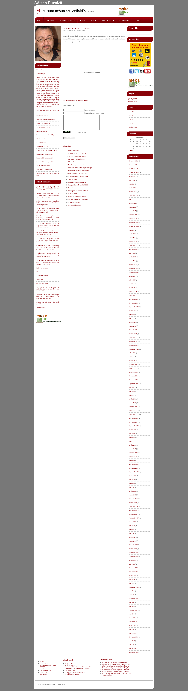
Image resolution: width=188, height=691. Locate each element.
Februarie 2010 (133, 453)
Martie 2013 (132, 326)
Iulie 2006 (132, 564)
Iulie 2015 (132, 253)
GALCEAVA (50, 20)
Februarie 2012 (133, 364)
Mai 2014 (131, 284)
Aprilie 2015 (132, 257)
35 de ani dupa (40, 70)
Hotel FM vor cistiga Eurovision (77, 176)
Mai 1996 (131, 614)
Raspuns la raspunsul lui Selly (45, 135)
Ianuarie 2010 (133, 456)
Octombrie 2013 (133, 303)
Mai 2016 (131, 230)
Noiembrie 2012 (133, 341)
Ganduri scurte (133, 127)
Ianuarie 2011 (133, 410)
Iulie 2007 (132, 526)
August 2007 (132, 522)
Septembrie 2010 (134, 426)
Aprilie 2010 (132, 445)
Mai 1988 (131, 645)
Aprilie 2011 (132, 399)
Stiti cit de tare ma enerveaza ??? (77, 199)
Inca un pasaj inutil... (74, 153)
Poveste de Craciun (42, 146)
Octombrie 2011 (133, 380)
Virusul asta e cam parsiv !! (44, 169)
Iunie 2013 (132, 314)
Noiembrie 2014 (133, 268)
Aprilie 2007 (132, 537)
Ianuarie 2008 (133, 502)
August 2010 (132, 430)
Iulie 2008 (132, 479)
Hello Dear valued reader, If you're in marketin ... (116, 669)
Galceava (131, 112)
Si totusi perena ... (41, 272)
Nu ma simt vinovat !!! (43, 166)
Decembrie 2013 (133, 295)
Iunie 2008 (132, 483)
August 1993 (132, 625)
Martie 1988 (132, 648)
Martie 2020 (132, 207)
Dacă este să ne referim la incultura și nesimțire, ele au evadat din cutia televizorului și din (47, 289)
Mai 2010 (131, 441)
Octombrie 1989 (133, 637)
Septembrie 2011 (133, 383)
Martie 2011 (132, 403)
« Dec (130, 151)
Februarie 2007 (133, 545)
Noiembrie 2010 (133, 418)
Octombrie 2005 (133, 572)
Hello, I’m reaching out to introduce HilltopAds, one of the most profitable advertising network (47, 203)
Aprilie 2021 (132, 188)
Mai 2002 (131, 595)
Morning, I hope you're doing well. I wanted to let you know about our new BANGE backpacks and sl (47, 195)
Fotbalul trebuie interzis (43, 123)
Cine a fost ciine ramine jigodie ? (77, 185)
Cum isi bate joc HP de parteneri (77, 156)
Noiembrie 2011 (133, 376)
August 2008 (132, 476)
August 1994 (132, 618)
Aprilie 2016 (132, 234)
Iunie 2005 (132, 583)
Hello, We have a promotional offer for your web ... (116, 673)
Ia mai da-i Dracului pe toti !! (44, 154)
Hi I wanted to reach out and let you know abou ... (116, 671)
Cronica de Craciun (42, 116)
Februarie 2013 (133, 330)
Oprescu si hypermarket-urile (76, 162)
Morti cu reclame (73, 196)
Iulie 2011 (132, 387)
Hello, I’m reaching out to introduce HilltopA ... (115, 666)
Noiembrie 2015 (133, 249)
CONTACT (137, 20)
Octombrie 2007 (133, 514)
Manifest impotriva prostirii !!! (77, 168)
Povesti (131, 123)
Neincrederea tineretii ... (43, 276)
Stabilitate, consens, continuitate (45, 119)
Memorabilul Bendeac (74, 208)
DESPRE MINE (124, 20)
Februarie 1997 (133, 610)
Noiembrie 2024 (133, 165)
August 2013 (132, 311)
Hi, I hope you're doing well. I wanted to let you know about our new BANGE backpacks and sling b (47, 240)
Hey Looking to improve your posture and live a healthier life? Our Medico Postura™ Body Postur (47, 262)
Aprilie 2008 (132, 491)
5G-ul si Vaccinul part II (43, 139)
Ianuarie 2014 (133, 291)
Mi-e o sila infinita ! (74, 205)
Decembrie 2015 (133, 245)
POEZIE (82, 20)
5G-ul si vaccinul (41, 142)
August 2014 (132, 276)
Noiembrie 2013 (133, 299)
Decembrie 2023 (133, 169)
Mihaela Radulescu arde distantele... (78, 179)
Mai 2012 (131, 357)
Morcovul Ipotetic (41, 131)
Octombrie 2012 (133, 345)
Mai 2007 (131, 533)
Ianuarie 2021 (133, 192)
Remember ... (40, 279)
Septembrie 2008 (134, 472)
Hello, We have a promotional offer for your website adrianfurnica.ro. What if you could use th (47, 232)
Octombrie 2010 (133, 422)
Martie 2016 (132, 238)
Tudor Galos (131, 100)
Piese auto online (107, 675)
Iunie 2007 (132, 529)
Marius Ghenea (132, 98)
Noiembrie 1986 (133, 652)
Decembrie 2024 (133, 161)
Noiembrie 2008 (133, 464)
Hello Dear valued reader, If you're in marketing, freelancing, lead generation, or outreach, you (47, 217)
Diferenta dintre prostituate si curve (46, 150)
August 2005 (132, 575)
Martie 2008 (132, 495)
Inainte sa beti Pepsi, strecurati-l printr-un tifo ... (79, 667)
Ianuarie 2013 (133, 334)
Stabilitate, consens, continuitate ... (75, 672)
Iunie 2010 (132, 437)
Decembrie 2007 (133, 506)
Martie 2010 (132, 449)
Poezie (131, 119)
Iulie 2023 (132, 180)
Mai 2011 (131, 395)
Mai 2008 (131, 487)
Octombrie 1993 (133, 621)
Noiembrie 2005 (133, 568)
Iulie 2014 (132, 280)
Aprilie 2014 (132, 288)
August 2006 (132, 560)
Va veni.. (70, 191)
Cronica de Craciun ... (71, 670)
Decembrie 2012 (133, 337)
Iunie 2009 (132, 460)
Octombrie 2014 (133, 272)
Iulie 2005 (132, 579)
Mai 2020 (131, 199)
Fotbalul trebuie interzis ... (72, 674)
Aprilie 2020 (132, 203)
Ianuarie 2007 (133, 549)
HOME (39, 20)
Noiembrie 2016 (133, 222)
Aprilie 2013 (132, 322)
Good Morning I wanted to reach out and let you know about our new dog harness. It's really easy (47, 255)
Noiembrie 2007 (133, 510)
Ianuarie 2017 (133, 218)
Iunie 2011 (132, 391)
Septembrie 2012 (134, 349)
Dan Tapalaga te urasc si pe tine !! (78, 193)
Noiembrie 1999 (133, 598)
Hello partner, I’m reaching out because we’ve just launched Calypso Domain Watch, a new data (47, 188)
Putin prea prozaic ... (42, 268)
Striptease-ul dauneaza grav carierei (78, 173)
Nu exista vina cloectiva (43, 127)
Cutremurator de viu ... (43, 283)
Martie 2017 (132, 211)
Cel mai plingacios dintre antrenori (78, 202)
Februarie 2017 (133, 215)
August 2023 (132, 176)
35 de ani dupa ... (70, 663)
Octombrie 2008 (133, 468)
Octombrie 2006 (133, 556)
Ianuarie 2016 (133, 241)
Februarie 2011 (133, 407)
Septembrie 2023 (134, 172)
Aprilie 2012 (132, 360)
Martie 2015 (132, 261)
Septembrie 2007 (134, 518)
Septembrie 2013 (134, 307)
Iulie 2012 (132, 353)
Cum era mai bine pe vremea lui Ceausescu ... (78, 669)
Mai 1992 (131, 629)
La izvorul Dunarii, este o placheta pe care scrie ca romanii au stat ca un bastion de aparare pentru (47, 296)
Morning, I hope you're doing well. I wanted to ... (116, 664)
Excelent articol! (41, 308)
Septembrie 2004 (134, 587)
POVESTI (93, 20)
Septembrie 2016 (134, 226)
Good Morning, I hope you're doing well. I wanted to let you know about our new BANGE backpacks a (47, 247)
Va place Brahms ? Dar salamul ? (77, 159)
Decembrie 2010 (133, 414)
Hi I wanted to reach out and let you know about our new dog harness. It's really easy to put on (47, 225)
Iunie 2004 (132, 591)
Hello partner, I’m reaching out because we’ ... (115, 662)
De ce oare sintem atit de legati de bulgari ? (80, 170)
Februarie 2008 (133, 499)
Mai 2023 (131, 184)
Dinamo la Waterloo (74, 165)
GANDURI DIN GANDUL (67, 20)
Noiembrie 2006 (133, 552)
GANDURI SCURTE (108, 20)
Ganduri (131, 115)
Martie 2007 (132, 541)
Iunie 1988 (132, 641)
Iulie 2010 (132, 433)
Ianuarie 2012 (133, 368)
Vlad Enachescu (133, 102)
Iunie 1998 (132, 606)
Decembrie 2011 (133, 372)
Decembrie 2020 (133, 195)
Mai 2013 (131, 318)
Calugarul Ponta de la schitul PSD (78, 188)
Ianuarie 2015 (133, 264)
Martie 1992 (132, 633)
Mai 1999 (131, 602)
